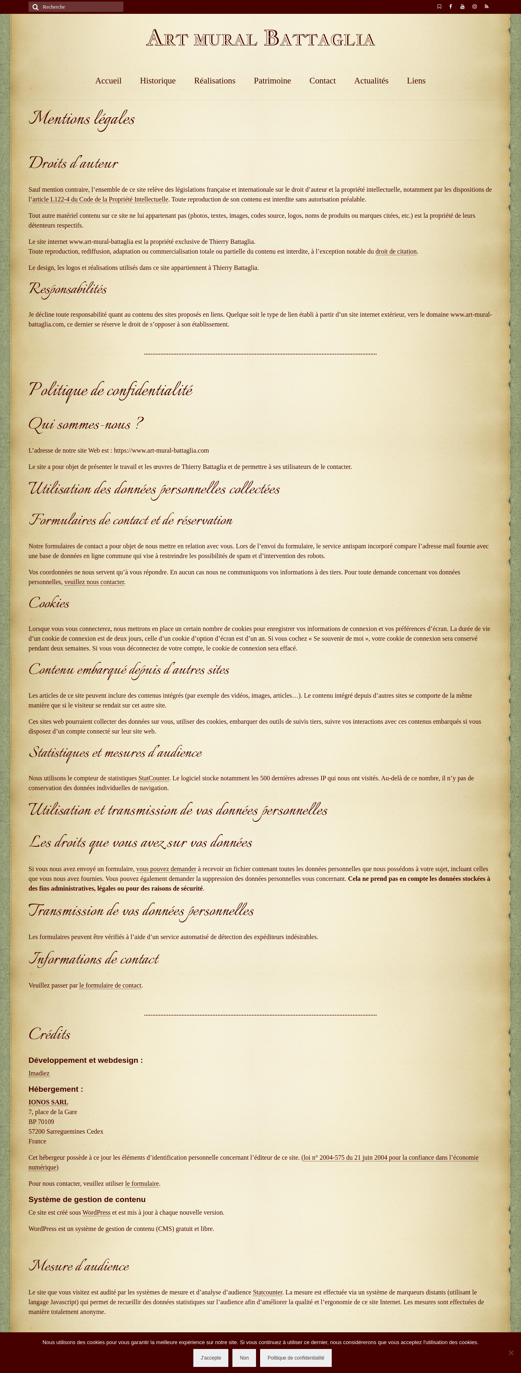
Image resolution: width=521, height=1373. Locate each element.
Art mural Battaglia (260, 37)
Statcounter (267, 1292)
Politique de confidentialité (295, 1358)
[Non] (511, 1353)
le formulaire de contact (110, 985)
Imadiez (39, 1073)
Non (244, 1358)
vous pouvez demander (166, 868)
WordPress (97, 1212)
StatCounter (153, 778)
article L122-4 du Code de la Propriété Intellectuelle (101, 199)
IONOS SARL (48, 1102)
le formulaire (142, 1183)
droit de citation (396, 251)
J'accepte (211, 1358)
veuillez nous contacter (94, 581)
